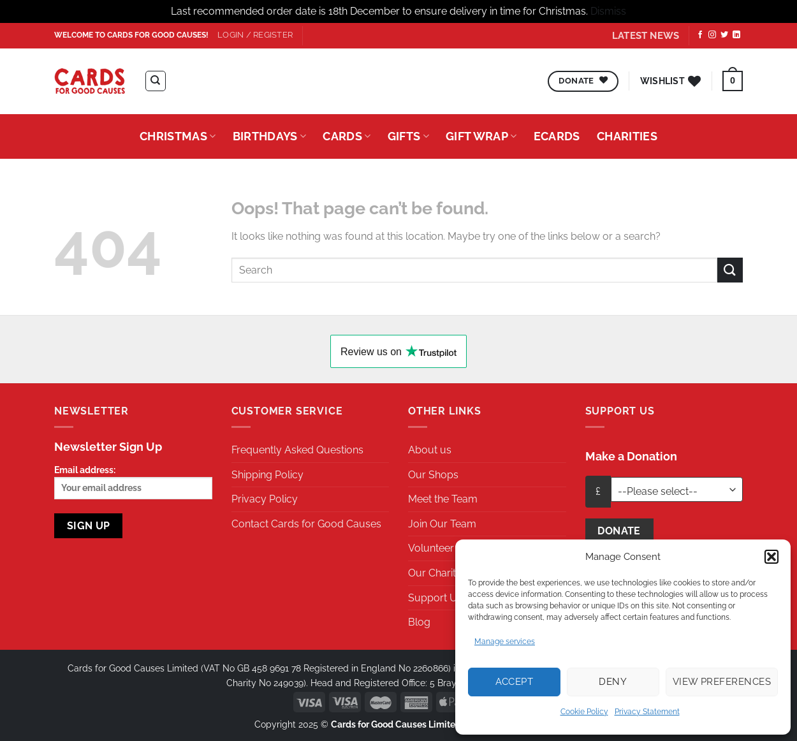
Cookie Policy (584, 711)
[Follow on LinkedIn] (736, 35)
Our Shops (433, 475)
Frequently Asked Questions (297, 450)
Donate (619, 531)
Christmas (178, 136)
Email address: (133, 481)
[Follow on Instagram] (712, 35)
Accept (514, 681)
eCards (557, 136)
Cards (346, 136)
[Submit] (730, 270)
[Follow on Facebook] (700, 35)
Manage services (504, 641)
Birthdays (270, 136)
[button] (771, 556)
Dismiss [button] (608, 11)
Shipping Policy (267, 475)
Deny (613, 681)
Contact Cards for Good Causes (306, 524)
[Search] (155, 81)
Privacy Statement (647, 711)
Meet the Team (443, 499)
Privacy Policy (264, 499)
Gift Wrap (481, 136)
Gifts (408, 136)
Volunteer (431, 548)
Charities (627, 136)
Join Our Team (442, 524)
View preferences (722, 681)
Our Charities (438, 573)
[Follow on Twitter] (724, 35)
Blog (419, 622)
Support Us (435, 598)
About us (429, 450)
